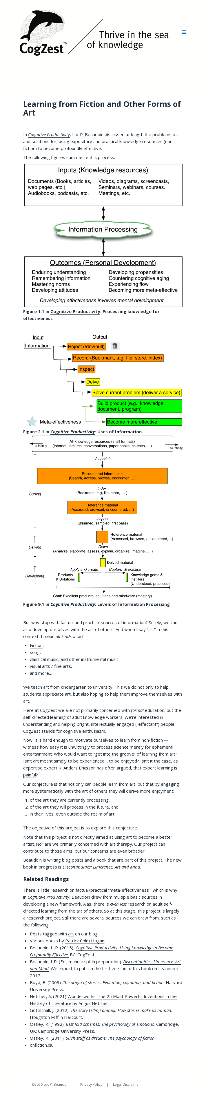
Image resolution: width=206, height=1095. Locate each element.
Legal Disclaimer (126, 1084)
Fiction (36, 645)
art (71, 934)
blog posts (72, 860)
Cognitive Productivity (75, 311)
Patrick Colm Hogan (84, 941)
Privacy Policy (91, 1084)
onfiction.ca (41, 1045)
